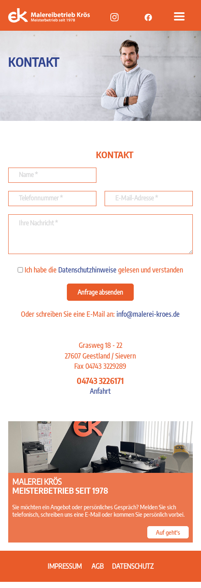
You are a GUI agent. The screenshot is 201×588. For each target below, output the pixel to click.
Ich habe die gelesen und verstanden (100, 275)
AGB (97, 572)
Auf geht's (168, 538)
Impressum (65, 572)
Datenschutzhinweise (87, 275)
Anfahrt (100, 397)
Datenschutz (132, 572)
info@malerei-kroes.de (148, 320)
